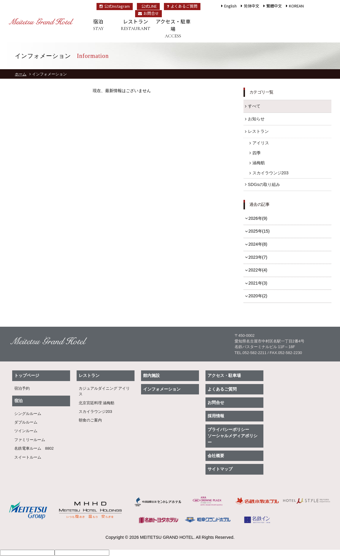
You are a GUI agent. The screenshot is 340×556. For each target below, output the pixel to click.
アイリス (260, 142)
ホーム (20, 74)
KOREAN (296, 6)
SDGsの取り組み (264, 184)
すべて (254, 106)
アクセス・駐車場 (173, 29)
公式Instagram (114, 6)
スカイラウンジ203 (270, 172)
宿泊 (98, 25)
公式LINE (149, 6)
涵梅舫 (258, 162)
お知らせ (256, 118)
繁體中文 (274, 6)
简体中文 (251, 6)
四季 (256, 153)
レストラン (135, 25)
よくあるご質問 (182, 6)
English (230, 6)
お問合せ (148, 13)
